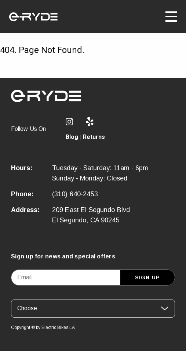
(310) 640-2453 (75, 194)
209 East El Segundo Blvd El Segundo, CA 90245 (91, 215)
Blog (72, 136)
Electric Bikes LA (58, 327)
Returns (94, 136)
